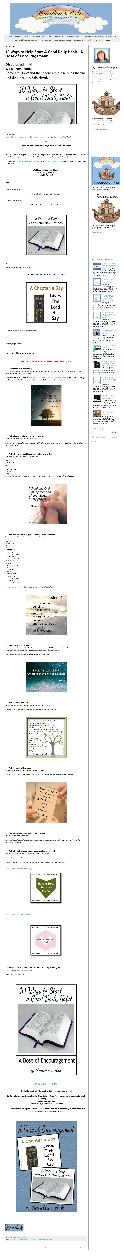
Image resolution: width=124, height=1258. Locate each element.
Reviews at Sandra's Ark (62, 40)
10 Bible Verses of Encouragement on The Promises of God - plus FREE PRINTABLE (109, 380)
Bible (27, 1239)
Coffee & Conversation (55, 37)
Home (10, 37)
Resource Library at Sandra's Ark (25, 40)
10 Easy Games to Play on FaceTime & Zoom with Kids (109, 331)
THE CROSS (98, 40)
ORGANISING (78, 40)
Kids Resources (45, 40)
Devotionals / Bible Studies (94, 37)
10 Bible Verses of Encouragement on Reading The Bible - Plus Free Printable (108, 297)
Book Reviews (111, 37)
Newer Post (9, 1248)
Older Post (83, 1248)
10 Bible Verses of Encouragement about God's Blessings (109, 280)
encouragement (41, 1239)
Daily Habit (33, 1239)
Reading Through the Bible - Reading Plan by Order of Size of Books (109, 363)
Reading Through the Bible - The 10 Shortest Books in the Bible (109, 265)
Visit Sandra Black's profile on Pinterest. (104, 437)
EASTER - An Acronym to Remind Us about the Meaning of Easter (109, 396)
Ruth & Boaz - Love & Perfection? (18, 915)
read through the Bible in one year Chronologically (47, 378)
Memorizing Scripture (74, 37)
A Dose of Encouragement (18, 1239)
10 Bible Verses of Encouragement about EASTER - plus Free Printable (109, 315)
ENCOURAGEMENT (22, 37)
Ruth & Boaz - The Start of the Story (18, 869)
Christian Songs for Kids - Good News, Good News (108, 412)
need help (49, 1239)
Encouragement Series (55, 161)
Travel (89, 40)
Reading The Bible (38, 37)
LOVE (108, 40)
